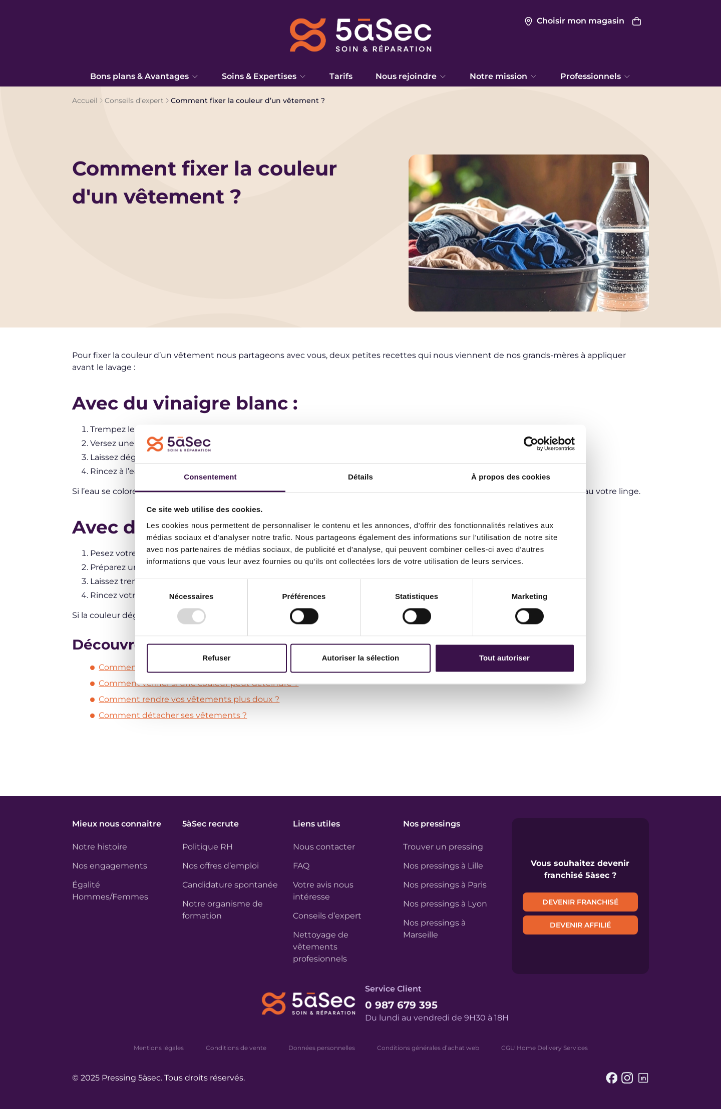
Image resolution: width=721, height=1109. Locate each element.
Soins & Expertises (264, 76)
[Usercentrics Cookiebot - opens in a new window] (531, 444)
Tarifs (340, 76)
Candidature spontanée (230, 885)
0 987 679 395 (401, 1005)
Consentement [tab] (210, 476)
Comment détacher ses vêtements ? (173, 715)
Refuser (216, 658)
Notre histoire (99, 847)
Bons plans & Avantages (144, 76)
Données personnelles (321, 1048)
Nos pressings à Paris (445, 885)
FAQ (301, 865)
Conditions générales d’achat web (428, 1048)
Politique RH (207, 847)
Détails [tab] (360, 476)
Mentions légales (159, 1048)
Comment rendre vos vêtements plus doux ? (189, 699)
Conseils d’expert (134, 100)
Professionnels (595, 76)
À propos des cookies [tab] (510, 476)
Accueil (85, 100)
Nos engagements (109, 865)
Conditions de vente (236, 1048)
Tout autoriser (504, 658)
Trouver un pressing (443, 847)
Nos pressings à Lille (443, 865)
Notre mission (503, 76)
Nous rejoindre (411, 76)
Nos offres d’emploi (220, 865)
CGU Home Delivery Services (544, 1048)
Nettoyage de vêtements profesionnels (320, 947)
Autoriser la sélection (361, 658)
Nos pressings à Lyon (445, 903)
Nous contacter (324, 847)
